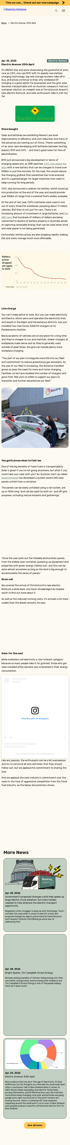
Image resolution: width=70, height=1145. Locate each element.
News (4, 23)
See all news (35, 1125)
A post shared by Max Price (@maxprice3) (35, 754)
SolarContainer (9, 477)
